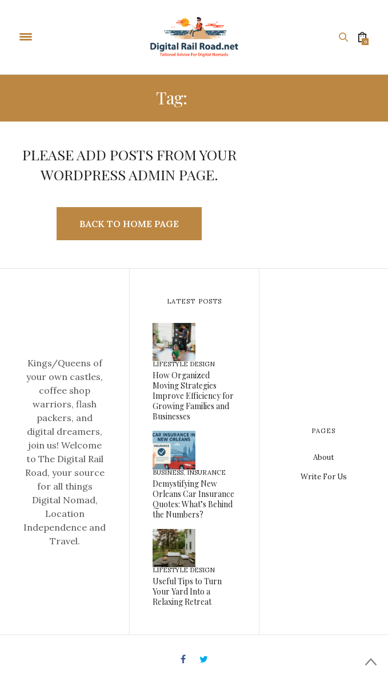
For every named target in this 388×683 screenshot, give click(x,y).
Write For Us (324, 477)
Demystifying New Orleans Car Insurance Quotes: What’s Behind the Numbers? (193, 499)
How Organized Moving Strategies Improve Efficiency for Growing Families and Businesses (193, 396)
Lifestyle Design (184, 364)
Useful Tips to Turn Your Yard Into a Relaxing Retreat (187, 591)
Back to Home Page (129, 223)
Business (168, 472)
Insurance (206, 472)
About (323, 457)
